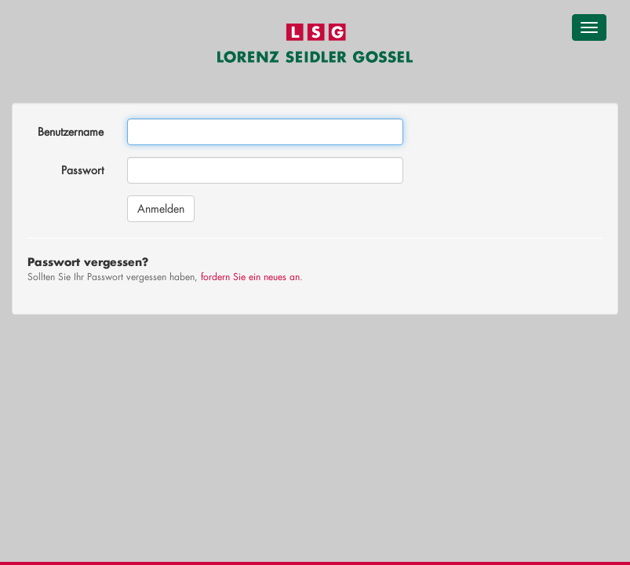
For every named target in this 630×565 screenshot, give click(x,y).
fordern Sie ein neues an (250, 276)
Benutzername (71, 131)
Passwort (82, 169)
